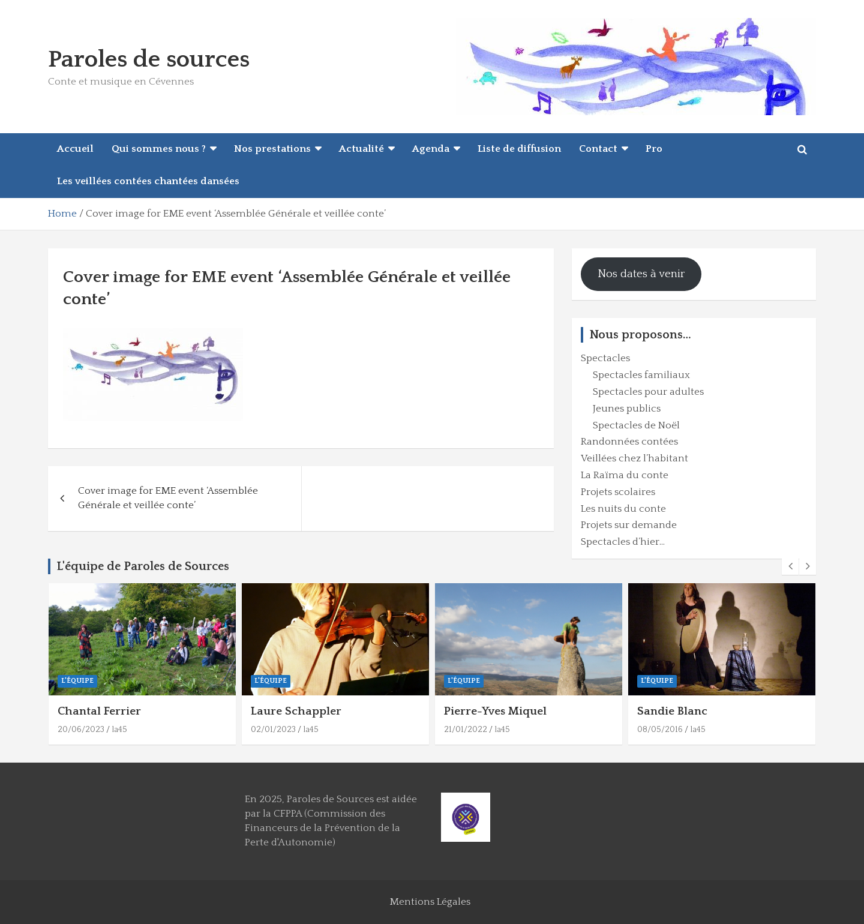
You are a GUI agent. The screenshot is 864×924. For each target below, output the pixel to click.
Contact (598, 148)
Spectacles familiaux (641, 375)
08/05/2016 (660, 729)
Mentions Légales (429, 901)
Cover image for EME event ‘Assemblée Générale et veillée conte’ (168, 498)
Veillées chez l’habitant (634, 458)
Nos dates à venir (641, 274)
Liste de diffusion (519, 148)
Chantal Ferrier (99, 711)
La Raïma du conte (624, 475)
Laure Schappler (296, 711)
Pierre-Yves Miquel (495, 711)
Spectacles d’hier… (623, 541)
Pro (654, 148)
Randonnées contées (629, 441)
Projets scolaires (618, 492)
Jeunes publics (627, 408)
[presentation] (790, 566)
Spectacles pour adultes (648, 391)
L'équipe (77, 681)
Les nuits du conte (623, 508)
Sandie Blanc (672, 711)
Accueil (75, 148)
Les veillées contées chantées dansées (148, 181)
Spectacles (605, 358)
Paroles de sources (149, 59)
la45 (119, 729)
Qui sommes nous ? (159, 148)
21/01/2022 (465, 729)
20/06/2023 (81, 729)
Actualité (361, 148)
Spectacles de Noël (636, 425)
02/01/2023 (273, 729)
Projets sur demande (629, 525)
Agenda (430, 148)
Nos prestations (272, 148)
